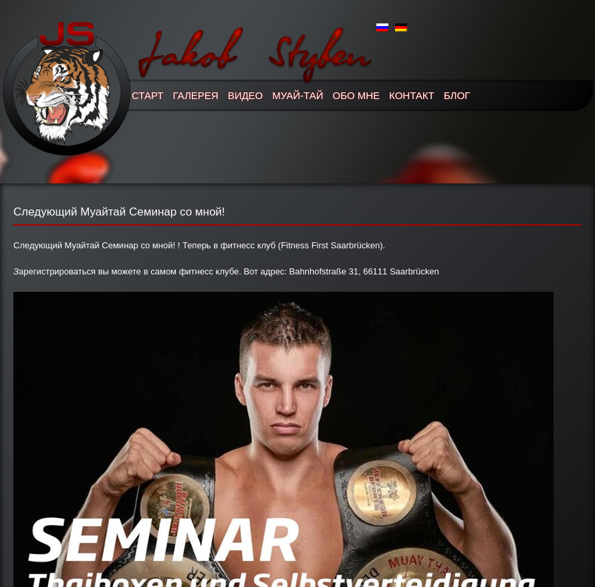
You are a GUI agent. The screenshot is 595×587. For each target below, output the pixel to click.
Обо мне (356, 95)
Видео (245, 95)
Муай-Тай (297, 95)
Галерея (196, 95)
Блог (457, 95)
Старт (148, 95)
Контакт (412, 95)
